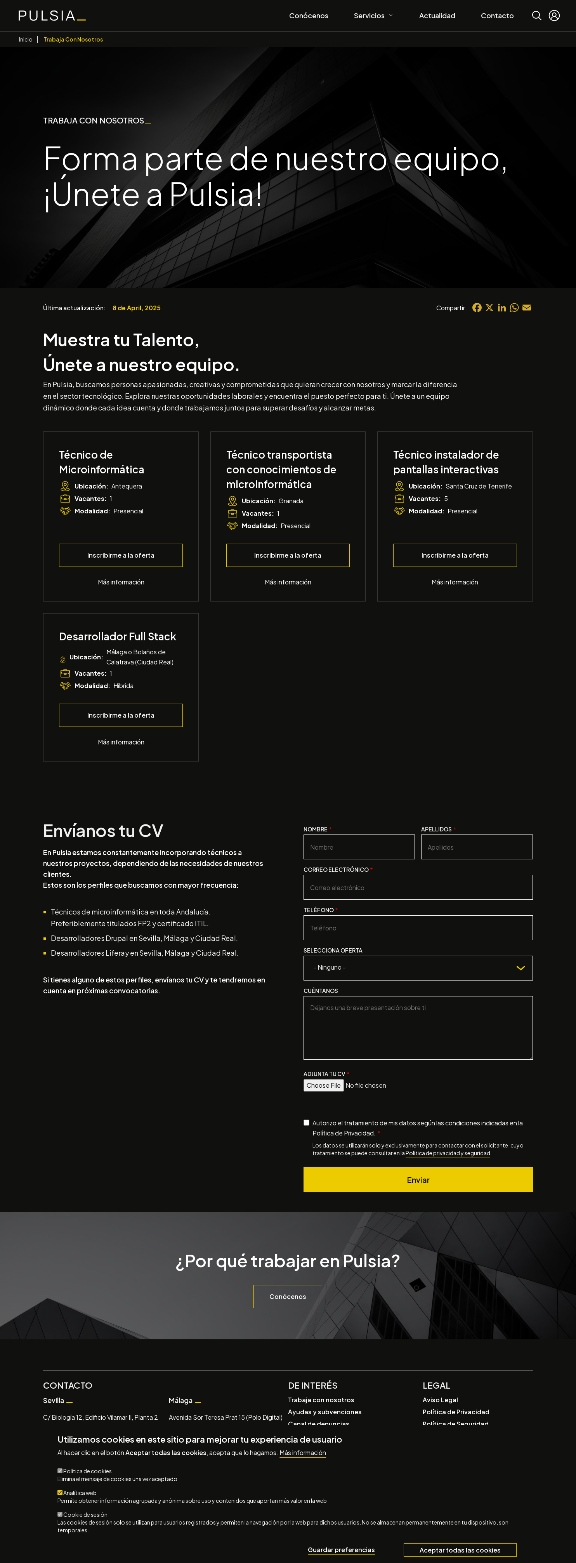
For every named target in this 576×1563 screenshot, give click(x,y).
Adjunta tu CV (324, 1073)
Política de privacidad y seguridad (448, 1152)
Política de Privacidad (456, 1412)
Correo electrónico (336, 869)
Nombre (316, 829)
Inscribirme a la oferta (120, 555)
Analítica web (80, 1493)
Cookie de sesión (85, 1514)
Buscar (537, 10)
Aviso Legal (440, 1400)
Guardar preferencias (341, 1550)
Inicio (26, 39)
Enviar (418, 1179)
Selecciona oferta (333, 950)
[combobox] (418, 968)
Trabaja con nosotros (321, 1400)
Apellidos (436, 829)
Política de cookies (87, 1471)
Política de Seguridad (456, 1424)
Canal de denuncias (318, 1424)
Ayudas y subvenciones (325, 1412)
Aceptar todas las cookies (460, 1550)
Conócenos (308, 15)
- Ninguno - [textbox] (329, 967)
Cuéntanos (321, 990)
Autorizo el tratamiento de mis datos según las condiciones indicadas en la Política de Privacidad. (417, 1128)
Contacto (497, 15)
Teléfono (319, 909)
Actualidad (437, 15)
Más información (121, 582)
